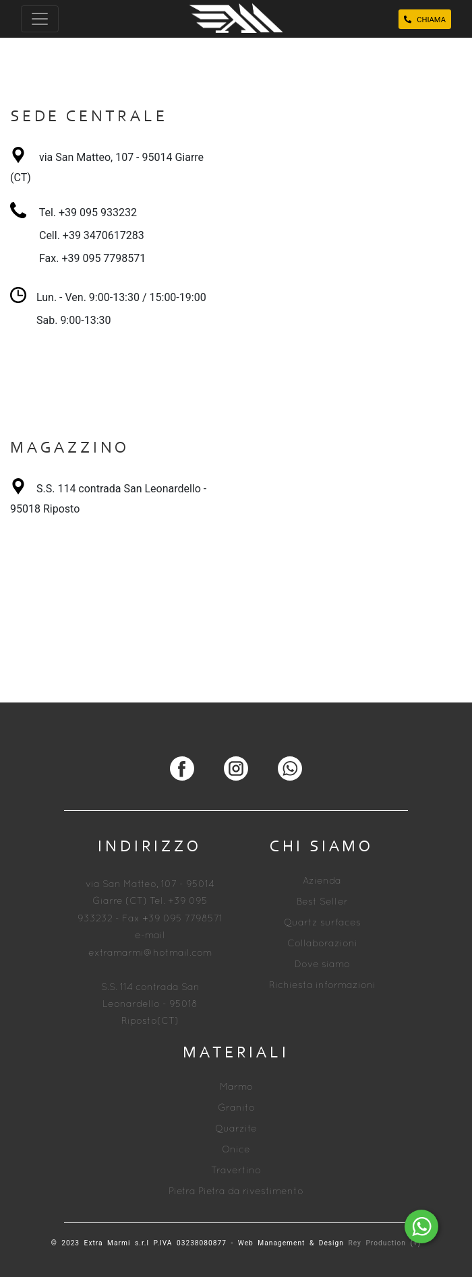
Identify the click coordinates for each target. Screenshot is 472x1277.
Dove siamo (322, 964)
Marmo (236, 1087)
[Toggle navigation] (40, 18)
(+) (416, 1243)
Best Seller (322, 902)
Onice (236, 1150)
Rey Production (379, 1243)
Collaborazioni (322, 944)
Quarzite (236, 1129)
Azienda (322, 881)
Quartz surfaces (322, 923)
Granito (236, 1108)
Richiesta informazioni (322, 985)
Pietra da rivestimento (250, 1191)
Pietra (182, 1191)
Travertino (236, 1171)
